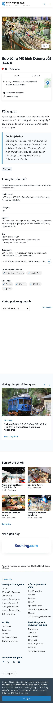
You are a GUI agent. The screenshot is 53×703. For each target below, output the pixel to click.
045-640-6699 (12, 96)
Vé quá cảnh (33, 636)
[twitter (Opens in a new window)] (8, 662)
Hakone (5, 633)
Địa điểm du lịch (35, 591)
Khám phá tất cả (8, 614)
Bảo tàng (7, 169)
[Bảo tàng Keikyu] (40, 478)
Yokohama (15, 69)
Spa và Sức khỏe (35, 605)
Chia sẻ (35, 75)
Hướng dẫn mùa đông (11, 610)
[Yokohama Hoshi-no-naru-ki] (13, 507)
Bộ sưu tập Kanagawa (11, 592)
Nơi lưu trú (33, 629)
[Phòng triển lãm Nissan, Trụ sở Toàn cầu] (13, 479)
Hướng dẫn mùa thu (10, 606)
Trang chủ (5, 566)
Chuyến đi (32, 640)
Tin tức (5, 588)
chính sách (34, 690)
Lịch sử (31, 602)
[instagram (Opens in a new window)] (14, 662)
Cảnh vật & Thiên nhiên (38, 609)
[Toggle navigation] (49, 3)
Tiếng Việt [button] (8, 673)
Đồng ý (26, 698)
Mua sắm (32, 613)
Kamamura (6, 630)
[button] (45, 385)
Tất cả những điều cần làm (39, 616)
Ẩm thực (31, 598)
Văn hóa (31, 594)
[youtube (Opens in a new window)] (19, 662)
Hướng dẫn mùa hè (10, 603)
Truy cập (32, 632)
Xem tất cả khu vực (10, 641)
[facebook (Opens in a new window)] (3, 662)
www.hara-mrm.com (15, 93)
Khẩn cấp (32, 647)
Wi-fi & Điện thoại (35, 643)
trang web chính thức (20, 185)
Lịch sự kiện (7, 596)
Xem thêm (6, 524)
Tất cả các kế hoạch (36, 651)
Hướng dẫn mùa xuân (11, 599)
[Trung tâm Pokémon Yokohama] (40, 507)
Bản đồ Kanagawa (9, 637)
